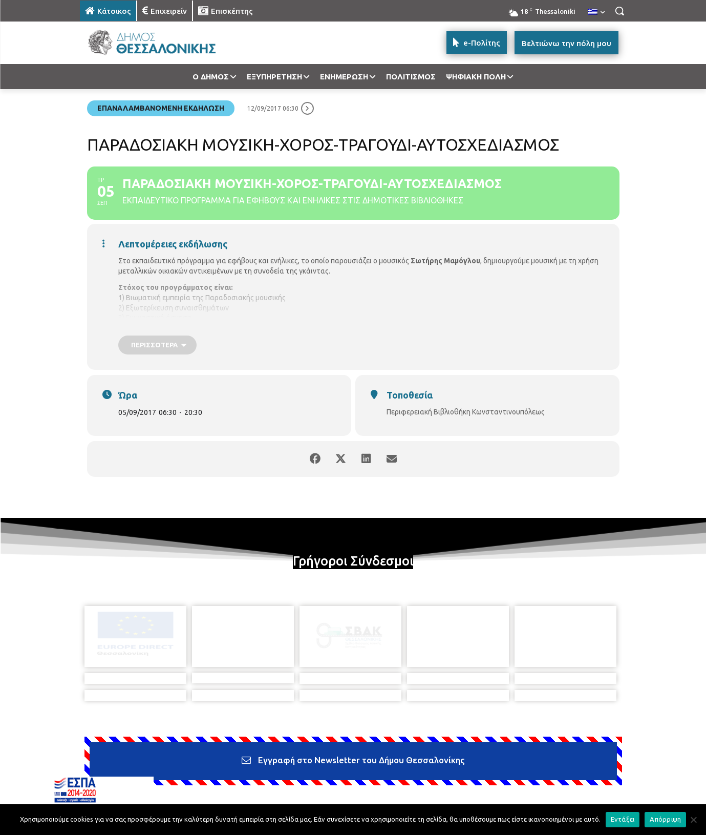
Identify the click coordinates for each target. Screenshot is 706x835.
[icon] (424, 779)
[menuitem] (596, 12)
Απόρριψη (665, 819)
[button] (619, 11)
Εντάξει (623, 819)
